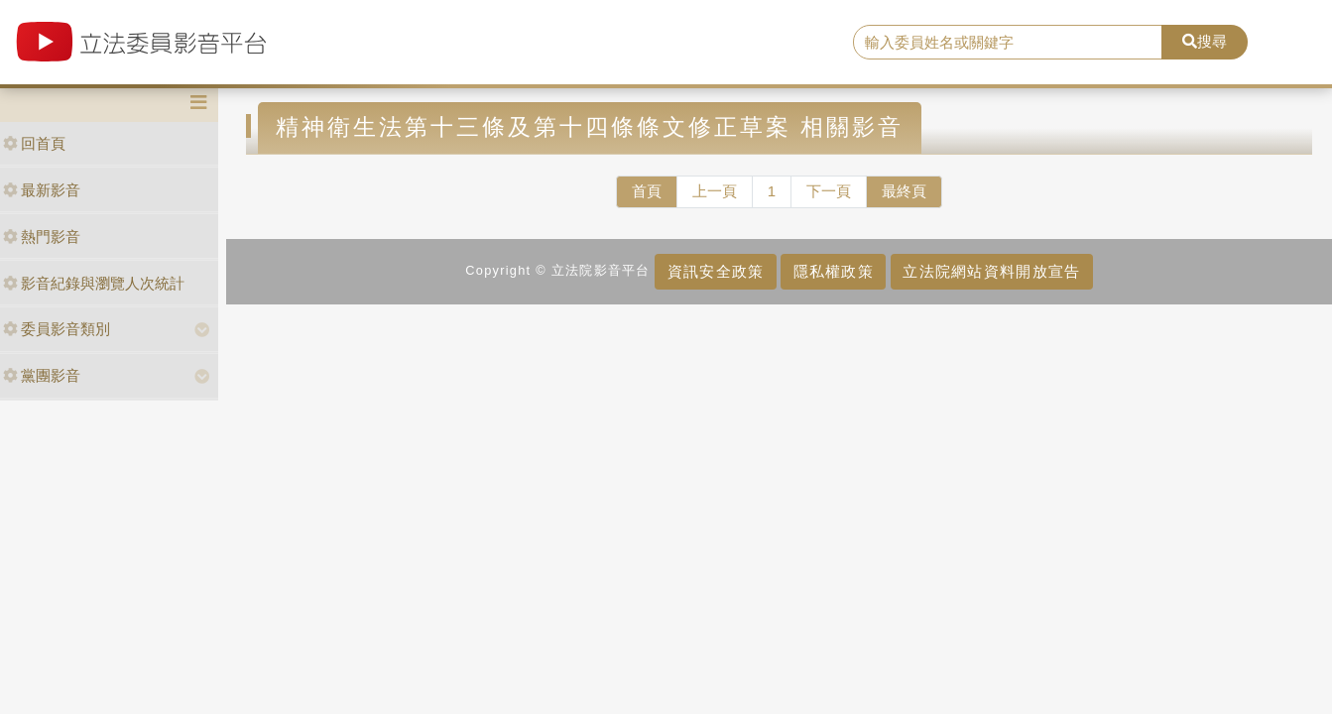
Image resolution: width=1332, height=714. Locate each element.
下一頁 (828, 190)
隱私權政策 (833, 271)
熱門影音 (41, 236)
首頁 (647, 190)
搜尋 (1204, 41)
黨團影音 (41, 375)
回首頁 (34, 143)
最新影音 (41, 189)
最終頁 (904, 190)
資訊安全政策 (716, 271)
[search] (1007, 42)
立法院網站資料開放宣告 (991, 271)
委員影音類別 (56, 328)
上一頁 (714, 190)
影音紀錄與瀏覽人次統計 (93, 283)
